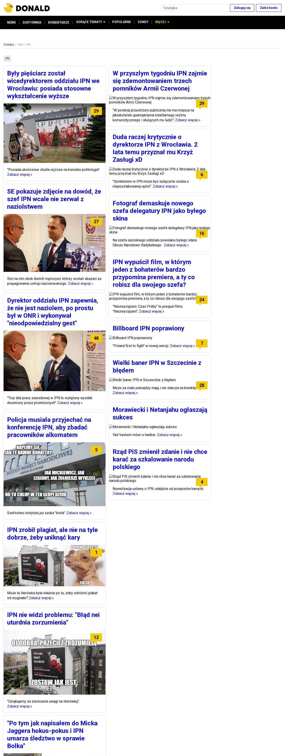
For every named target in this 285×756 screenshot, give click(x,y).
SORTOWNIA (32, 22)
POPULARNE (121, 22)
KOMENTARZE (58, 22)
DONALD (9, 44)
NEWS (11, 22)
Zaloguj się (242, 8)
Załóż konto (269, 8)
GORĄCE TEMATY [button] (90, 22)
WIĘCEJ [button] (162, 22)
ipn (7, 58)
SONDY (143, 22)
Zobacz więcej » (19, 174)
